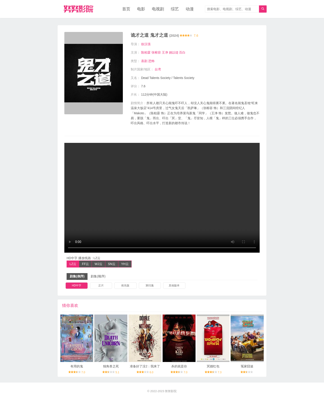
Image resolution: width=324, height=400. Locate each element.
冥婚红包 (213, 366)
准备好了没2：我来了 (145, 366)
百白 (182, 52)
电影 (141, 9)
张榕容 (156, 52)
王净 (165, 52)
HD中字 (76, 285)
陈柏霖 (146, 52)
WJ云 (98, 264)
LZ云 (73, 264)
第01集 (150, 285)
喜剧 (144, 61)
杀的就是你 (179, 366)
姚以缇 (173, 52)
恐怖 (151, 61)
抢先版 (125, 285)
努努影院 (171, 391)
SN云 (111, 264)
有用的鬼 (76, 366)
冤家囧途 (247, 366)
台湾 (158, 69)
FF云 (85, 264)
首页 (126, 9)
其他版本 (174, 285)
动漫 (190, 9)
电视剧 (158, 9)
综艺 (175, 9)
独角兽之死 (111, 366)
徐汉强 (146, 44)
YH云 (124, 264)
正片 (101, 285)
